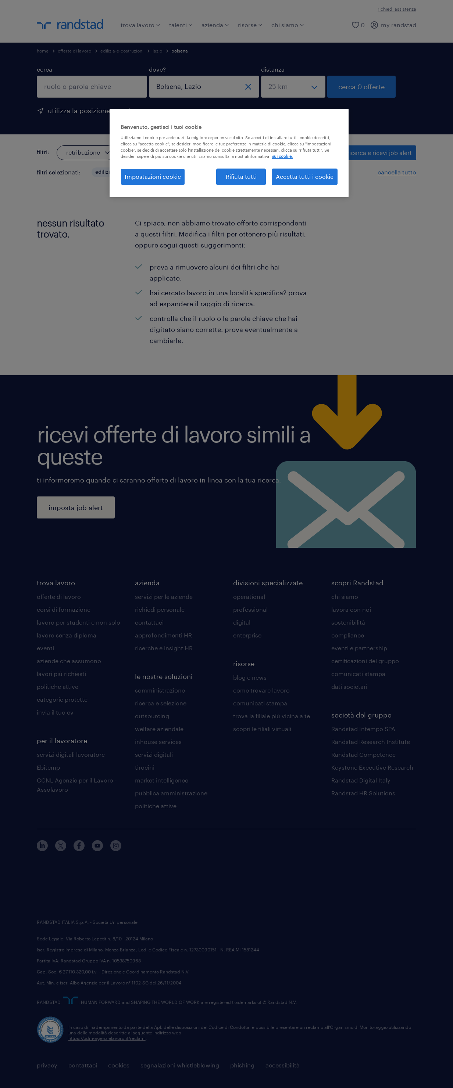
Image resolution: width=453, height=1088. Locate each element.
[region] (229, 153)
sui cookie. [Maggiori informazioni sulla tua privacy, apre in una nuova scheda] (282, 156)
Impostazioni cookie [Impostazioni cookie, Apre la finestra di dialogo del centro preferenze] (153, 176)
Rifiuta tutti (241, 176)
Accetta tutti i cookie (304, 176)
